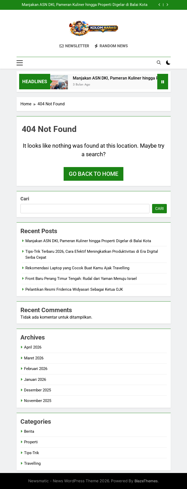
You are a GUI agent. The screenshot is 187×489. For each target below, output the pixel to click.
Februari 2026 (35, 368)
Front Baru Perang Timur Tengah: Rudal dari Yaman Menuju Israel (81, 278)
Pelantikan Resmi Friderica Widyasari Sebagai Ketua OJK (74, 289)
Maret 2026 (33, 358)
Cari (24, 198)
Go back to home (93, 174)
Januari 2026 (35, 379)
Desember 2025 (37, 390)
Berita (29, 431)
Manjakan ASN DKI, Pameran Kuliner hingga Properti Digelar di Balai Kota (84, 5)
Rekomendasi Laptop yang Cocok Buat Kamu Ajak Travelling (77, 268)
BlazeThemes (146, 481)
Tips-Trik (31, 453)
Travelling (32, 463)
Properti (31, 442)
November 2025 (37, 400)
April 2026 (32, 347)
